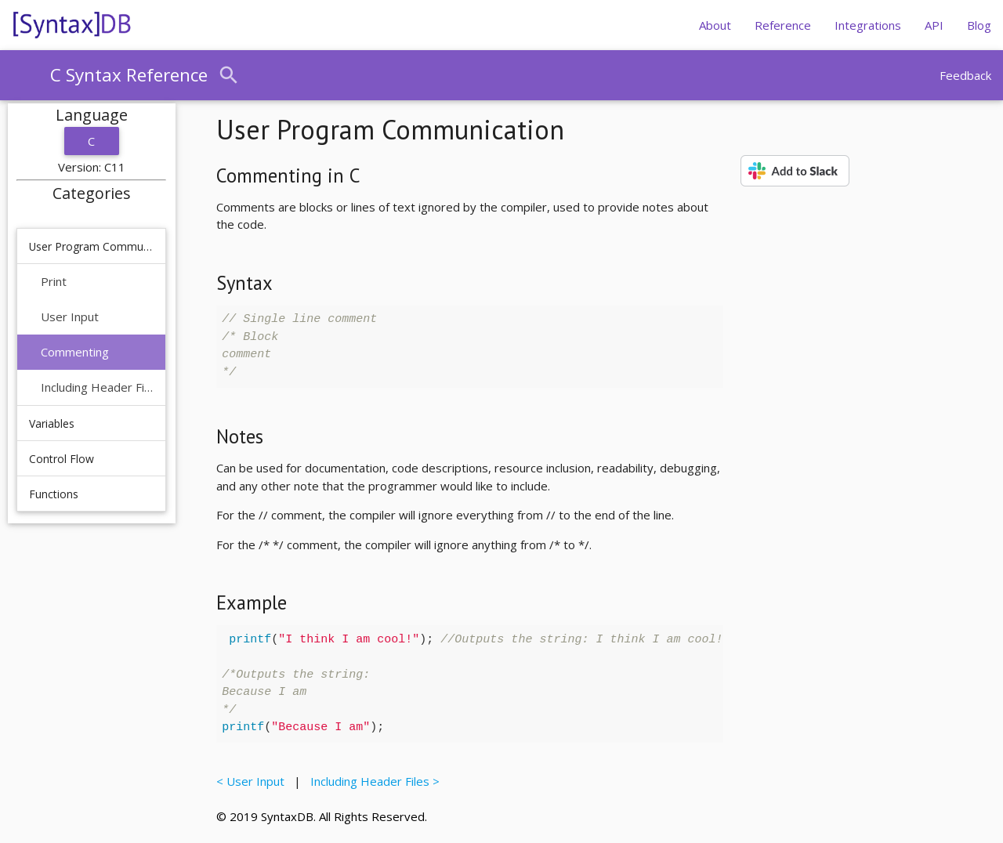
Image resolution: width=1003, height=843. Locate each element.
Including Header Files (97, 387)
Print (54, 281)
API (934, 25)
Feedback (965, 75)
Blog (979, 25)
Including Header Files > (372, 781)
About (715, 25)
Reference (783, 25)
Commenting (75, 352)
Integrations (868, 25)
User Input (70, 316)
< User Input (253, 781)
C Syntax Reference (129, 75)
